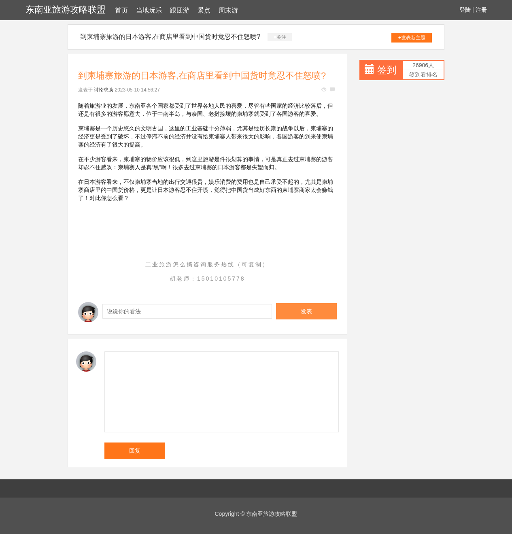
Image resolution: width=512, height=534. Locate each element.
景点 (204, 10)
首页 (121, 10)
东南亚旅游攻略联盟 (65, 9)
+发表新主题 (411, 37)
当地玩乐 (149, 10)
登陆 (465, 9)
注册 (481, 9)
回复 (134, 450)
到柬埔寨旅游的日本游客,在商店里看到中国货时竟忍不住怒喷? (170, 36)
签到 (387, 69)
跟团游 (179, 10)
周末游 (228, 10)
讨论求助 (103, 90)
